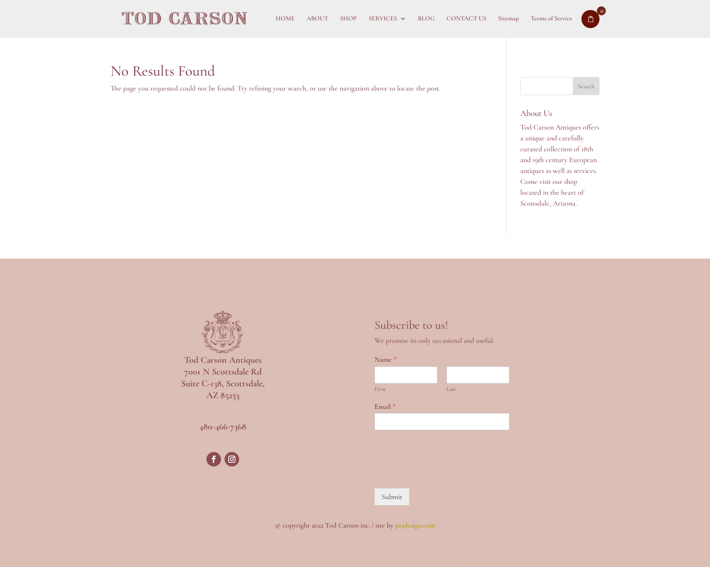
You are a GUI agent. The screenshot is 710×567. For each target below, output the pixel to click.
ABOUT (317, 18)
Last (451, 389)
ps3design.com (415, 525)
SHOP (348, 18)
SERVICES (383, 18)
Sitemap (508, 18)
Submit (392, 496)
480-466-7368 (222, 426)
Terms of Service (551, 18)
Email (385, 406)
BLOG (426, 18)
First (379, 389)
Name (385, 359)
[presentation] (443, 473)
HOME (285, 18)
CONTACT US (466, 18)
